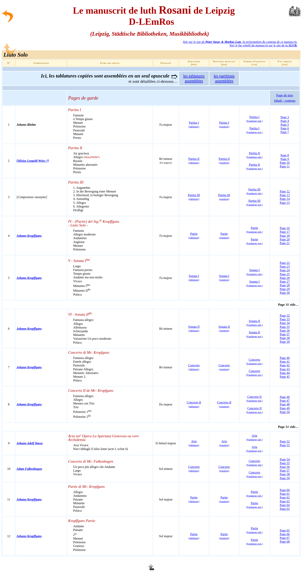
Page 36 (285, 330)
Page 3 (285, 117)
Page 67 (285, 538)
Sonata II (194, 328)
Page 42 (285, 365)
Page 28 (285, 285)
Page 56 (285, 466)
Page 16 (285, 228)
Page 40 (285, 358)
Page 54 (285, 459)
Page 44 (285, 373)
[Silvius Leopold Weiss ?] (33, 160)
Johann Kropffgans (29, 235)
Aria (194, 443)
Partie (254, 229)
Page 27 (285, 281)
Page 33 (285, 319)
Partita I (254, 130)
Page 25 (285, 274)
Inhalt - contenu (284, 100)
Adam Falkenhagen (29, 468)
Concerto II (254, 398)
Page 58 (285, 474)
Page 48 (285, 404)
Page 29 (285, 289)
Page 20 (285, 239)
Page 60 (285, 490)
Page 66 (285, 534)
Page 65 (285, 508)
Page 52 (285, 441)
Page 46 (285, 397)
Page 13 (285, 195)
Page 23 (285, 266)
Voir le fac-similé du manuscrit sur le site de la (263, 45)
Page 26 (285, 278)
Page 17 (285, 231)
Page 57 (285, 470)
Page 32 (285, 315)
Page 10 (285, 162)
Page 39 (285, 341)
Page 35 (285, 327)
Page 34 (285, 323)
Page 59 (285, 478)
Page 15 (285, 202)
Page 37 (285, 334)
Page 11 (285, 166)
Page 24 (285, 270)
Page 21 (285, 243)
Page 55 (285, 463)
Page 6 (285, 128)
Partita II (193, 160)
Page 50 (285, 412)
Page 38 (285, 338)
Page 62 (285, 497)
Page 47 (285, 400)
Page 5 (285, 124)
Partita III (254, 202)
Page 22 (285, 263)
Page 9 (285, 159)
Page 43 (285, 369)
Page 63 (285, 501)
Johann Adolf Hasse (30, 443)
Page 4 (285, 121)
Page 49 (285, 408)
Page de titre (284, 95)
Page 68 (285, 541)
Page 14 (285, 198)
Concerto (194, 367)
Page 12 (285, 191)
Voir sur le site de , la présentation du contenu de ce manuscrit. (240, 42)
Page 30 (285, 292)
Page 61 (285, 493)
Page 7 (285, 132)
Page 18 (285, 235)
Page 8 (285, 155)
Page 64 (285, 505)
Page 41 (285, 361)
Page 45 (285, 376)
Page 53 (285, 445)
